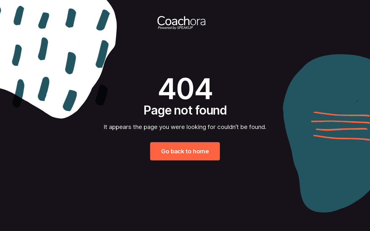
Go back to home (185, 151)
